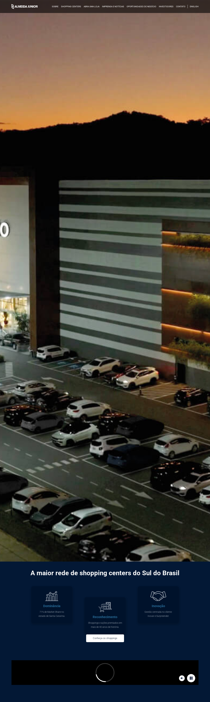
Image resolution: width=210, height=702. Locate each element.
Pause (191, 678)
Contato (180, 6)
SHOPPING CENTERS (71, 6)
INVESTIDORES (166, 6)
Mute (182, 678)
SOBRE (55, 6)
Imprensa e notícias (113, 6)
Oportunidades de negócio (141, 6)
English (194, 6)
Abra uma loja (91, 6)
